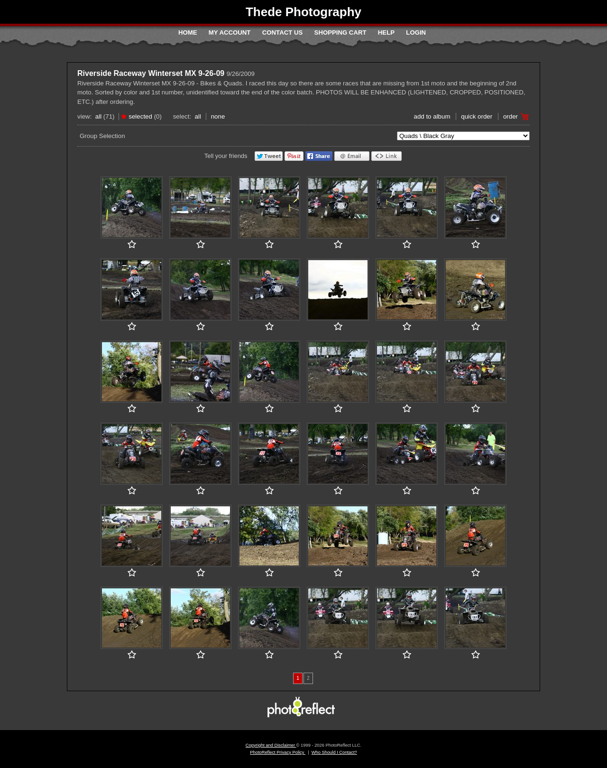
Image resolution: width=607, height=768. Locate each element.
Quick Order (476, 116)
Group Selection (102, 135)
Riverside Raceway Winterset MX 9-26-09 (150, 73)
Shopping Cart (340, 32)
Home (187, 32)
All (98, 116)
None (218, 116)
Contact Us (282, 32)
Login (416, 32)
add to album (432, 116)
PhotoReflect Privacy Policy (277, 752)
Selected (140, 116)
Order (510, 116)
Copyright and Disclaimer (271, 745)
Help (386, 32)
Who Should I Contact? (334, 752)
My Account (230, 32)
